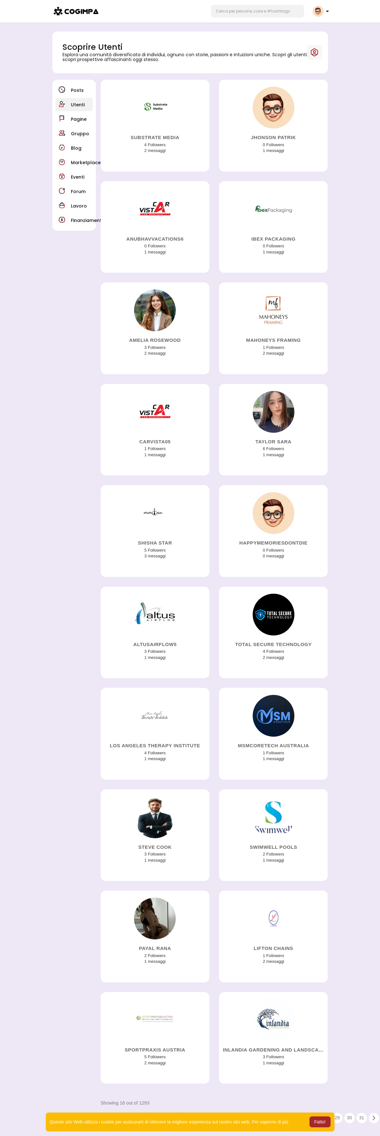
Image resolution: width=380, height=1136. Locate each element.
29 (337, 1117)
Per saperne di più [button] (270, 1121)
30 (349, 1117)
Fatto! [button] (320, 1121)
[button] (257, 11)
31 (361, 1117)
